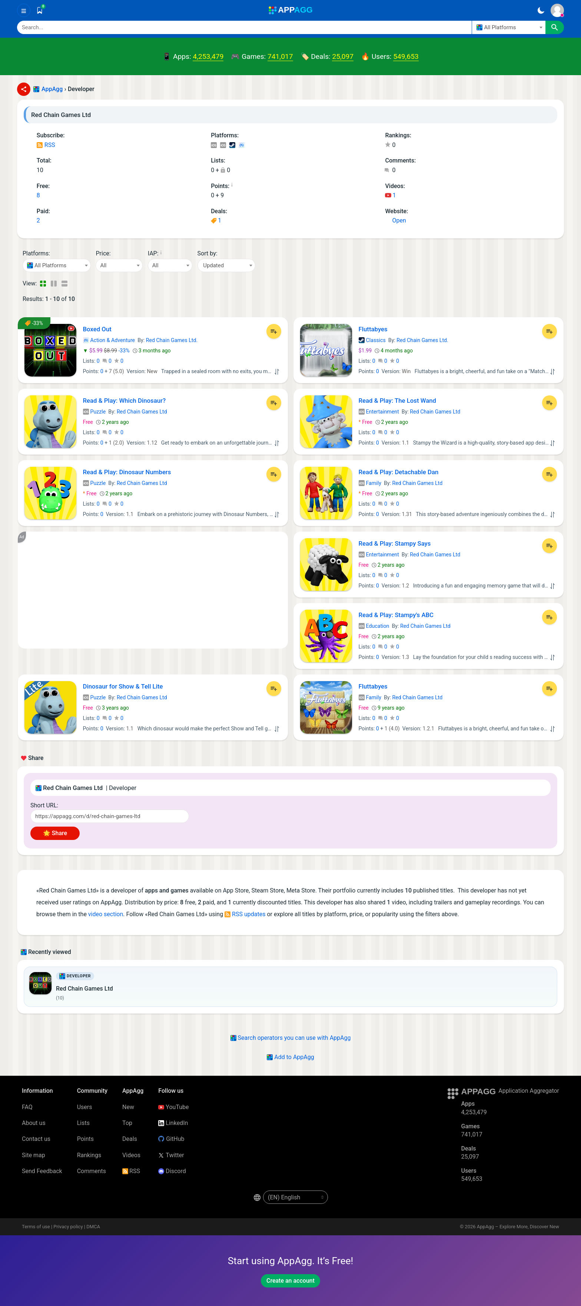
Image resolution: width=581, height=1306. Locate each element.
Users (84, 1107)
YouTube (173, 1107)
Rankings (89, 1155)
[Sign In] (557, 10)
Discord (172, 1171)
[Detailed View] (53, 283)
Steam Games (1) (232, 145)
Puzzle (94, 412)
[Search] (244, 27)
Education (374, 626)
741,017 (280, 56)
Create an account (290, 1280)
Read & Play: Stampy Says (395, 543)
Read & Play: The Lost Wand (397, 400)
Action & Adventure (109, 340)
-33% (107, 351)
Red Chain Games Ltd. (172, 340)
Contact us (36, 1138)
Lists (83, 1122)
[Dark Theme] (541, 10)
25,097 (342, 56)
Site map (33, 1155)
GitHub (171, 1138)
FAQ (27, 1107)
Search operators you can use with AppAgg (290, 1037)
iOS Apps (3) (213, 145)
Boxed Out (97, 329)
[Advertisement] (152, 590)
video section (105, 914)
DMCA (93, 1226)
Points (85, 1138)
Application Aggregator (528, 1090)
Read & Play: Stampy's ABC (396, 615)
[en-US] (295, 1197)
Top (127, 1122)
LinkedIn (173, 1122)
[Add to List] (273, 331)
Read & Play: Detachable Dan (399, 472)
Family (370, 483)
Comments (91, 1171)
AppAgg (52, 89)
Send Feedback (42, 1171)
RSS (46, 144)
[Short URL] (109, 816)
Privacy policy (68, 1226)
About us (34, 1122)
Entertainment (379, 412)
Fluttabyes (373, 329)
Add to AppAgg (290, 1057)
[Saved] (39, 10)
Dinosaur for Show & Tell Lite (123, 686)
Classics (372, 340)
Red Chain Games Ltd (142, 412)
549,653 (405, 56)
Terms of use (36, 1226)
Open (395, 220)
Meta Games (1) (241, 145)
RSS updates (245, 914)
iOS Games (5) (223, 145)
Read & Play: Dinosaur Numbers (127, 472)
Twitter (171, 1155)
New (128, 1107)
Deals (129, 1138)
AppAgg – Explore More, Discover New (518, 1226)
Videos (131, 1155)
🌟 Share (55, 833)
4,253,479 (208, 56)
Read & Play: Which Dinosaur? (124, 400)
